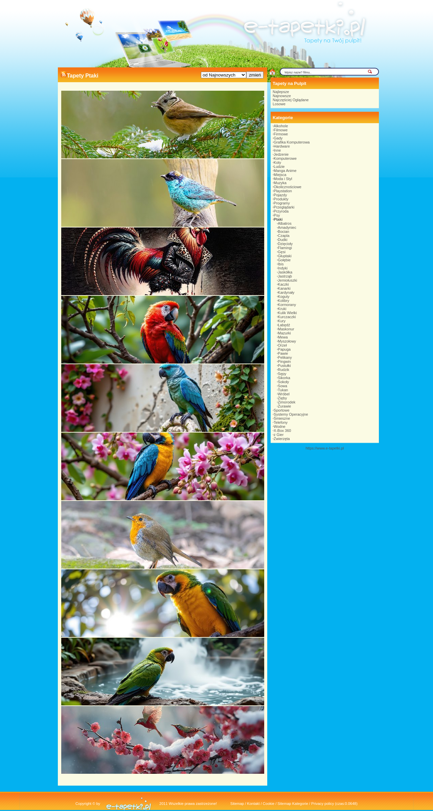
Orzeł (282, 345)
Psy (277, 215)
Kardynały (286, 292)
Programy (282, 203)
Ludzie (279, 167)
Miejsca (280, 175)
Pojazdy (280, 195)
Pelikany (285, 357)
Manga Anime (285, 171)
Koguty (283, 296)
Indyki (283, 268)
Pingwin (284, 361)
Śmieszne (282, 418)
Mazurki (284, 333)
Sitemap (237, 804)
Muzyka (280, 183)
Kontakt (253, 804)
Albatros (284, 223)
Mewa (283, 337)
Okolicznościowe (287, 187)
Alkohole (281, 126)
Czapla (283, 236)
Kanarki (284, 288)
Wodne (280, 426)
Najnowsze (282, 96)
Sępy (282, 374)
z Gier (278, 435)
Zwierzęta (282, 439)
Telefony (281, 422)
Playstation (283, 191)
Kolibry (283, 301)
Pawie (283, 353)
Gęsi (282, 252)
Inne (277, 150)
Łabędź (284, 325)
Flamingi (285, 248)
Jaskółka (285, 272)
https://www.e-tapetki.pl (324, 448)
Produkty (281, 199)
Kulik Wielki (287, 313)
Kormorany (287, 305)
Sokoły (283, 382)
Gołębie (284, 260)
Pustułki (284, 366)
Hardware (282, 146)
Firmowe (281, 134)
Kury (282, 321)
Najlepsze (281, 92)
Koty (277, 162)
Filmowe (281, 130)
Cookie (268, 804)
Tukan (283, 390)
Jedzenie (281, 154)
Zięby (282, 398)
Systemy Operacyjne (291, 414)
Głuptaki (284, 256)
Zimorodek (286, 402)
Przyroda (281, 211)
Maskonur (286, 329)
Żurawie (284, 406)
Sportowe (281, 410)
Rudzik (283, 370)
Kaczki (283, 284)
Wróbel (284, 394)
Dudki (282, 240)
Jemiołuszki (287, 280)
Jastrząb (285, 276)
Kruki (282, 309)
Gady (278, 138)
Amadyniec (287, 227)
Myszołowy (287, 341)
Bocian (283, 231)
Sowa (282, 386)
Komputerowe (285, 158)
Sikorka (284, 378)
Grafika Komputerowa (292, 142)
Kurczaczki (287, 317)
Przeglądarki (284, 207)
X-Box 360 (282, 431)
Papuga (284, 349)
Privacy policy (322, 804)
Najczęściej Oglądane (291, 100)
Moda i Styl (283, 179)
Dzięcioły (285, 244)
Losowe (279, 104)
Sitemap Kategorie (292, 804)
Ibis (280, 264)
